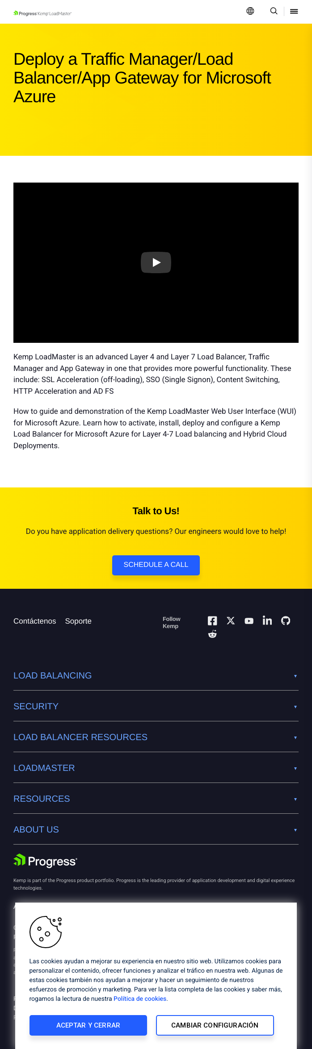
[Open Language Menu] (250, 12)
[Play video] (156, 263)
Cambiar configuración (214, 1025)
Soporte (78, 621)
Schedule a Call (156, 565)
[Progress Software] (45, 861)
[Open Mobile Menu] (294, 12)
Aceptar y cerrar (88, 1025)
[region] (156, 976)
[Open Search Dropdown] (272, 12)
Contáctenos (34, 621)
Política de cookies (140, 999)
